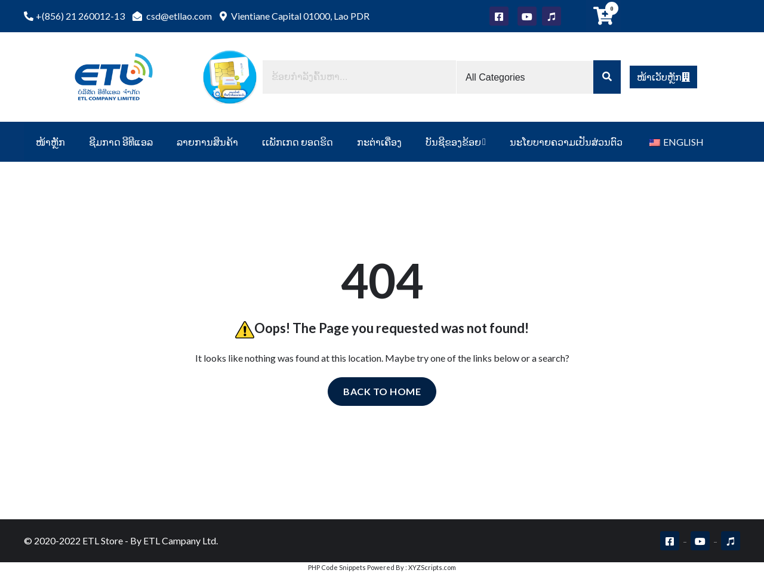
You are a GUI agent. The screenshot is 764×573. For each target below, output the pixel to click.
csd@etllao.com (172, 15)
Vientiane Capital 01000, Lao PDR (294, 15)
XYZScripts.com (432, 567)
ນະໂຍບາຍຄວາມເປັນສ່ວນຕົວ (566, 141)
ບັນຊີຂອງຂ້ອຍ (453, 141)
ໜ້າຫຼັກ (50, 141)
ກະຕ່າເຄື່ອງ (379, 141)
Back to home (382, 391)
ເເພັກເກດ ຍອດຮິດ (297, 141)
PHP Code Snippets (337, 567)
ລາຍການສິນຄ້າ (207, 141)
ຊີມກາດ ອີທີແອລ (121, 141)
